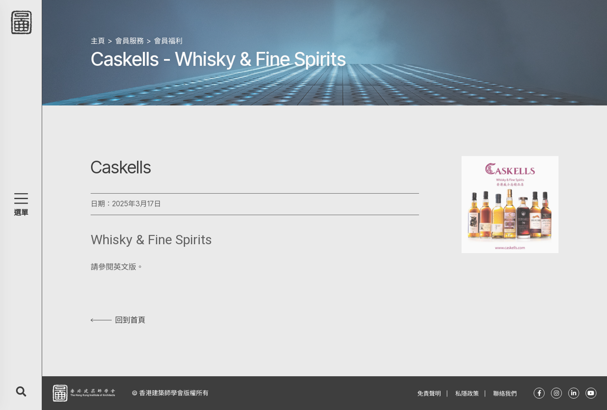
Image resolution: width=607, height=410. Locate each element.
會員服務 (129, 41)
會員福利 (168, 41)
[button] (21, 198)
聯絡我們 (505, 393)
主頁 (98, 41)
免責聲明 (429, 393)
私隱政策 (467, 393)
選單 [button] (21, 212)
